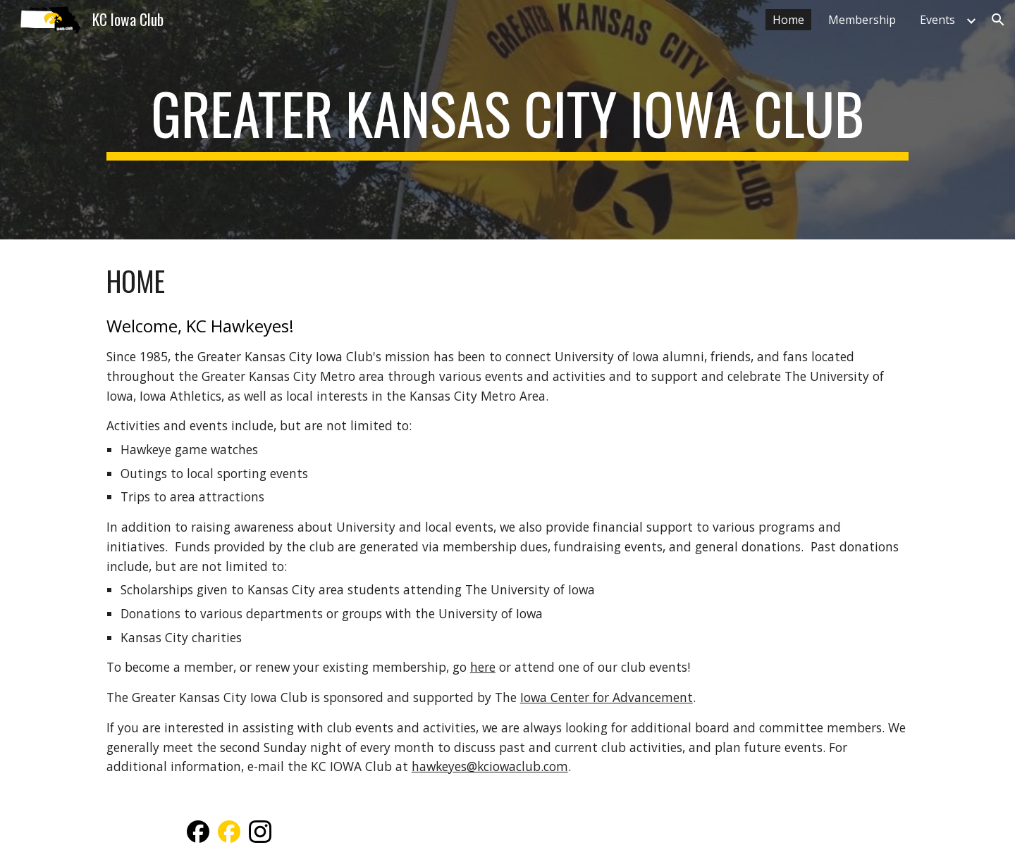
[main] (507, 119)
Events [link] (937, 19)
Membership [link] (862, 19)
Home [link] (788, 19)
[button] (998, 20)
